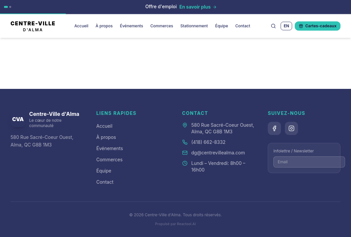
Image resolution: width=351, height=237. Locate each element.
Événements (131, 25)
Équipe (221, 25)
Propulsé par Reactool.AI (175, 224)
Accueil (81, 25)
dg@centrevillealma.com (218, 152)
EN (286, 25)
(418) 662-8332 (208, 142)
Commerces (161, 25)
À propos (104, 25)
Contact (242, 25)
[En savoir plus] (198, 7)
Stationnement (194, 25)
